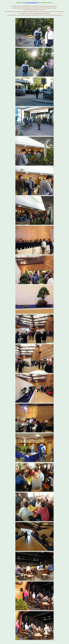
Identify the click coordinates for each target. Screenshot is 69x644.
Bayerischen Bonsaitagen (31, 2)
